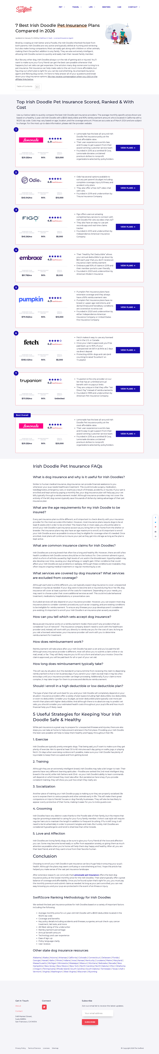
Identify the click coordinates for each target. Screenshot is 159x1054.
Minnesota (63, 963)
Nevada (112, 963)
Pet (64, 7)
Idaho (52, 960)
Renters (106, 7)
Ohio (112, 966)
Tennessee (106, 969)
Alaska (46, 958)
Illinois (59, 960)
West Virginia (70, 972)
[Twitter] (44, 1007)
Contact (136, 7)
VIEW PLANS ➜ (128, 148)
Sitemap (55, 1048)
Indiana (66, 960)
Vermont (37, 972)
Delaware (106, 958)
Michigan (52, 963)
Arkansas (63, 958)
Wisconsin (82, 972)
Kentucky (90, 960)
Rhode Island (63, 969)
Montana (93, 963)
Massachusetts (40, 963)
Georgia (36, 960)
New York (74, 966)
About (18, 1006)
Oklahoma (120, 966)
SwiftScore (57, 142)
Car (119, 7)
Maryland (117, 960)
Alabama (37, 958)
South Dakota (92, 969)
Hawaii (45, 960)
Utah (121, 969)
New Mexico (62, 966)
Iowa (74, 960)
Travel (78, 7)
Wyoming (92, 972)
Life (94, 7)
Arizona (53, 958)
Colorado (83, 958)
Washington (56, 972)
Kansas (81, 960)
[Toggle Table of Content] (36, 87)
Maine (109, 960)
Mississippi (73, 963)
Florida (115, 958)
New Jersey (50, 966)
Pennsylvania (49, 969)
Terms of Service (34, 1048)
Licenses (46, 1048)
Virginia (46, 972)
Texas (114, 969)
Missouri (83, 963)
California (72, 958)
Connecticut (94, 958)
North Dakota (101, 966)
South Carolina (77, 969)
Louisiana (100, 960)
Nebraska (103, 963)
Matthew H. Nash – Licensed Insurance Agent (56, 38)
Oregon (37, 969)
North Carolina (87, 966)
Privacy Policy (20, 1048)
